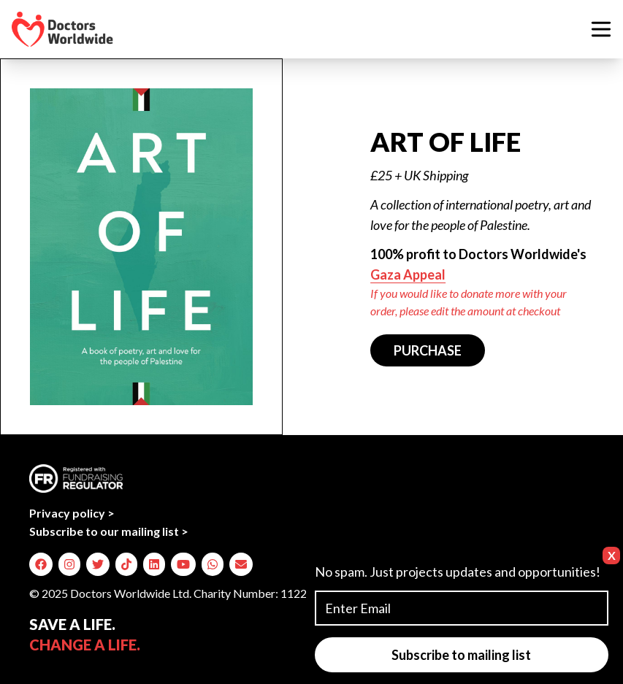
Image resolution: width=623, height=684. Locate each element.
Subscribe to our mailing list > (108, 531)
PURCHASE (428, 350)
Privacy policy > (72, 513)
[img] (41, 564)
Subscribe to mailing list (461, 655)
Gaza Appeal (408, 274)
